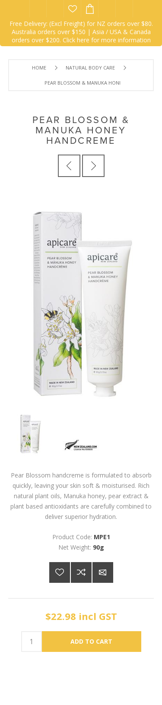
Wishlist (72, 8)
